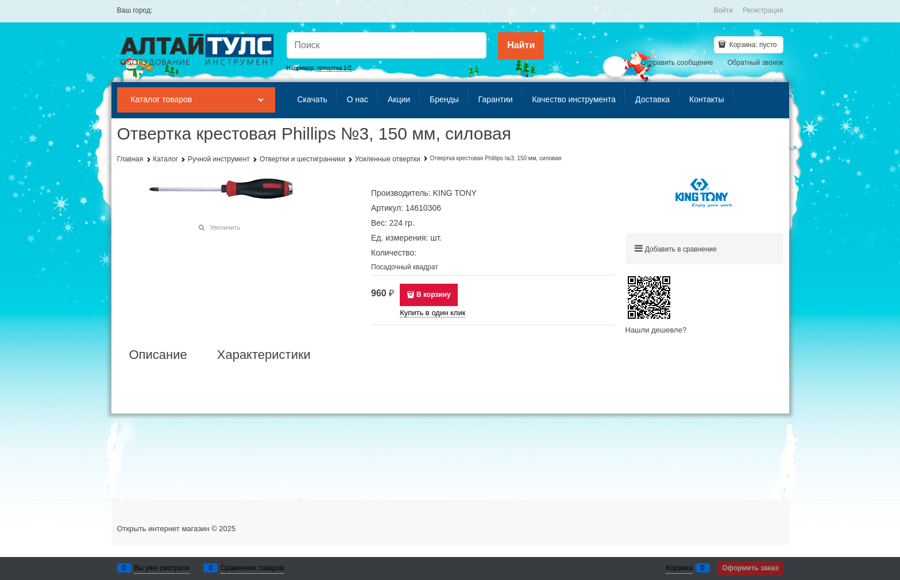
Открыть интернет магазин (163, 528)
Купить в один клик (432, 312)
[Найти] (521, 46)
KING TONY (454, 193)
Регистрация (763, 10)
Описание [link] (158, 355)
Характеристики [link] (264, 355)
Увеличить (225, 227)
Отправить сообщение (677, 63)
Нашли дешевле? (656, 330)
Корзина (679, 568)
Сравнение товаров (252, 568)
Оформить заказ (750, 568)
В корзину (433, 295)
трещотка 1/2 (333, 68)
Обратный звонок (755, 63)
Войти (723, 10)
